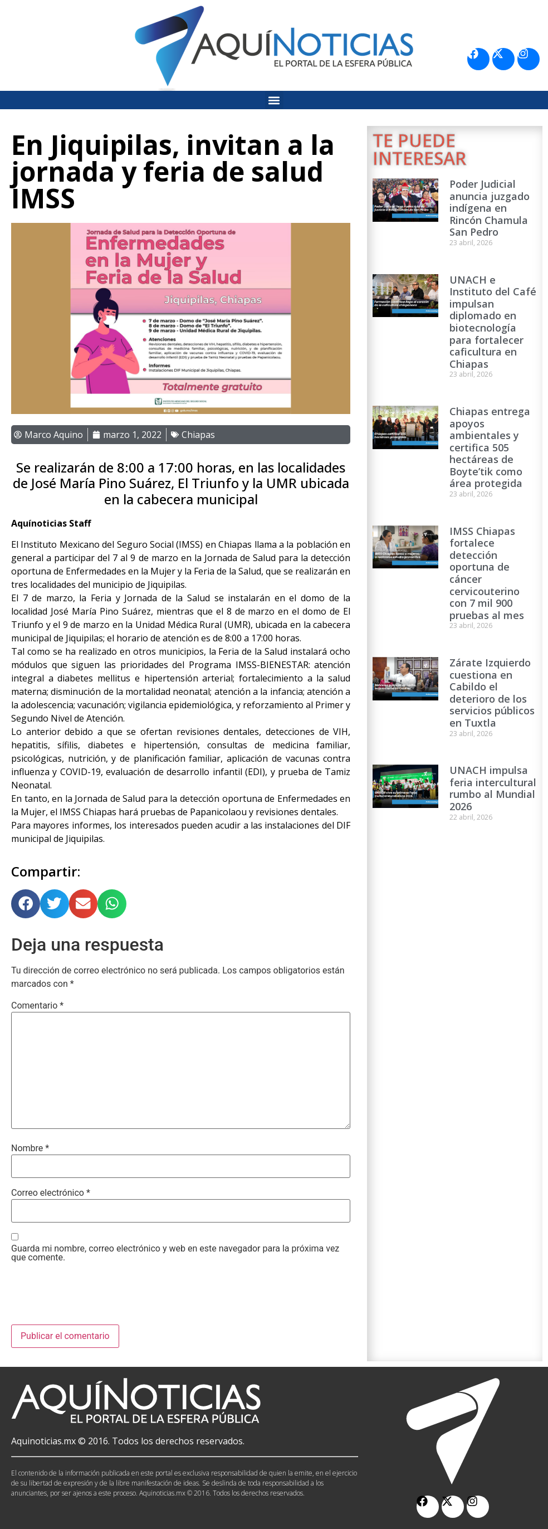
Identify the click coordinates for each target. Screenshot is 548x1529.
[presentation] (95, 1297)
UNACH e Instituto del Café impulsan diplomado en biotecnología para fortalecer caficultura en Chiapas (492, 322)
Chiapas (198, 434)
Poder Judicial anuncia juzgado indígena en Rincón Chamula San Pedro (489, 207)
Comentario (37, 1005)
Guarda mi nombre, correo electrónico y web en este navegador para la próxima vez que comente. (175, 1253)
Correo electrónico (50, 1193)
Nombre (30, 1148)
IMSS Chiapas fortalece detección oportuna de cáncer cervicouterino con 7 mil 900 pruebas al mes (486, 573)
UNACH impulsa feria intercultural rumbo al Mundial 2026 (492, 788)
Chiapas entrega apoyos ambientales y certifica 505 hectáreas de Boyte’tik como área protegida (489, 447)
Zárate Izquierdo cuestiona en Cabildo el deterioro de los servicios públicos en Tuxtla (492, 692)
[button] (274, 100)
